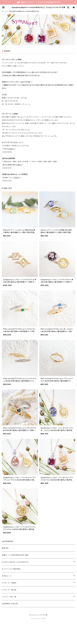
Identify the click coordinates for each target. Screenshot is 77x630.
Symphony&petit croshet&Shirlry (15, 562)
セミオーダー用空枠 (9, 583)
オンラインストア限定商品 (11, 569)
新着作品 (5, 548)
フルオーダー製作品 (9, 590)
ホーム (4, 11)
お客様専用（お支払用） (10, 604)
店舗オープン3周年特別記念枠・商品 (15, 555)
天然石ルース (7, 576)
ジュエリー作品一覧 (9, 597)
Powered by (38, 618)
